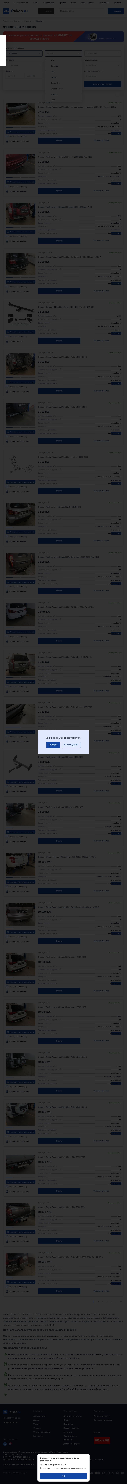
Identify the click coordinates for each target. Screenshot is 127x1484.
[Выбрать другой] (71, 745)
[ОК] (63, 1476)
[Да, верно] (53, 745)
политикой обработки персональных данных (59, 1470)
